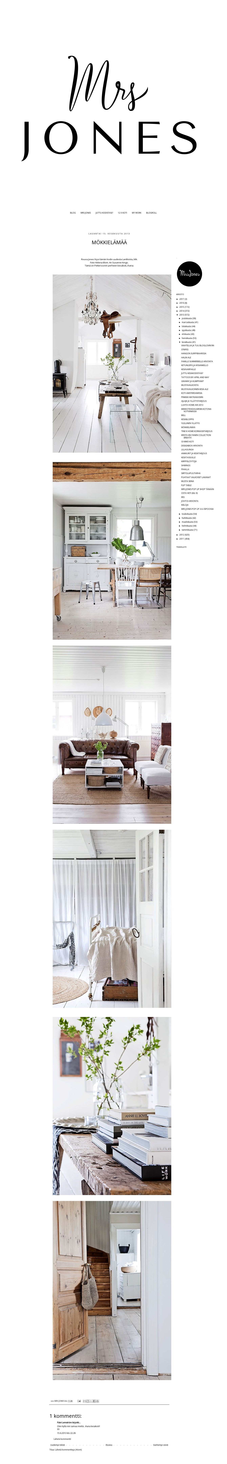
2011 (182, 538)
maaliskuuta (188, 521)
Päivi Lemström (64, 1422)
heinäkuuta (187, 338)
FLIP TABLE (186, 485)
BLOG (73, 212)
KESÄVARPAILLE (188, 369)
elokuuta (186, 334)
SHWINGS (185, 465)
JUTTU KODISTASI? (104, 212)
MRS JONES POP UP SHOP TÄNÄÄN (197, 489)
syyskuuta (187, 330)
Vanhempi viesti (160, 1444)
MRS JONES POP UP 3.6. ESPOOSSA (197, 509)
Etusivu (109, 1444)
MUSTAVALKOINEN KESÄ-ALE (194, 389)
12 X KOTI (122, 212)
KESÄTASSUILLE (188, 457)
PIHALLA (185, 469)
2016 (182, 302)
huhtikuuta (187, 518)
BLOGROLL (151, 212)
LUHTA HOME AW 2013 (192, 404)
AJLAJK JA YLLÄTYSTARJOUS (194, 401)
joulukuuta (187, 318)
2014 (182, 310)
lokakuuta (187, 326)
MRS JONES (86, 212)
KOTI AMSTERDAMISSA (191, 393)
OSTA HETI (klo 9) (189, 493)
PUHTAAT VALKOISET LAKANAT (196, 477)
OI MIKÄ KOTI (187, 441)
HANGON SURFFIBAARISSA (193, 353)
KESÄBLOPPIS (187, 419)
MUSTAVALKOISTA (190, 385)
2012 (182, 534)
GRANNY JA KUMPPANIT (192, 381)
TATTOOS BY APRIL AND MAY (195, 377)
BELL (183, 415)
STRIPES (184, 349)
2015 (182, 307)
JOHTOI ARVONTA (189, 501)
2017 (182, 299)
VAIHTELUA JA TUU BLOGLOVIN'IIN (197, 345)
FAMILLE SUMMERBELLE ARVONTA (197, 361)
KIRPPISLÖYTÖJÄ (189, 461)
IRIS (182, 497)
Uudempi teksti (57, 1444)
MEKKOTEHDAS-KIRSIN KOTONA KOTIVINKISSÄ (196, 410)
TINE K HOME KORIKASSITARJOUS (196, 431)
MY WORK (136, 212)
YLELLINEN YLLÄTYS (190, 423)
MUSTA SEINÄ (187, 481)
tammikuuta (188, 529)
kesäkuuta (187, 342)
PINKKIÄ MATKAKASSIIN (192, 397)
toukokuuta (187, 513)
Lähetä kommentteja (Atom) (68, 1449)
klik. (135, 259)
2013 (182, 314)
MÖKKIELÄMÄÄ (188, 427)
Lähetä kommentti (62, 1439)
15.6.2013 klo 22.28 (66, 1433)
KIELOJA (185, 504)
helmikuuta (187, 525)
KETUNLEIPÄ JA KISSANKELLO (194, 365)
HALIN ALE (186, 357)
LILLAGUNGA (187, 449)
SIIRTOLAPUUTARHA (191, 473)
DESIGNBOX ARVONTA (192, 445)
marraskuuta (188, 322)
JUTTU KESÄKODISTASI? (192, 373)
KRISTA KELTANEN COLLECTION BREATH (196, 436)
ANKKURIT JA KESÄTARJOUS (194, 453)
